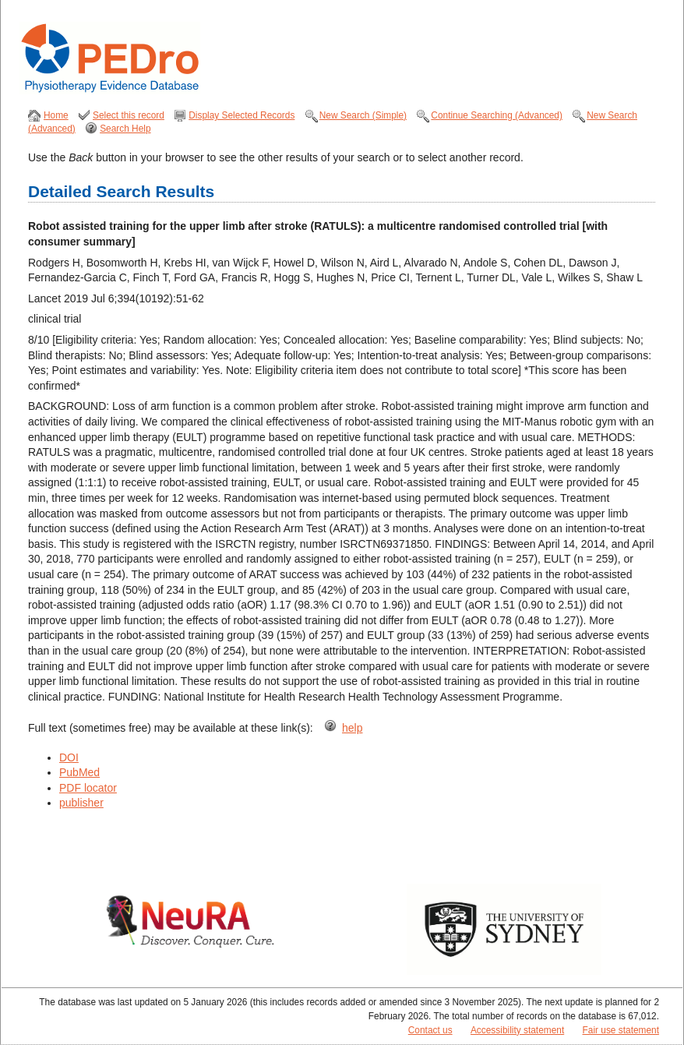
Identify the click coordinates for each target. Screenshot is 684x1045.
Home (56, 115)
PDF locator (88, 788)
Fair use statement (621, 1030)
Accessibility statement (517, 1030)
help (352, 728)
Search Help (125, 128)
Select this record (128, 115)
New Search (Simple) (363, 115)
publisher (81, 802)
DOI (69, 757)
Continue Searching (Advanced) (496, 115)
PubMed (79, 772)
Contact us (430, 1030)
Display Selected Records (241, 115)
